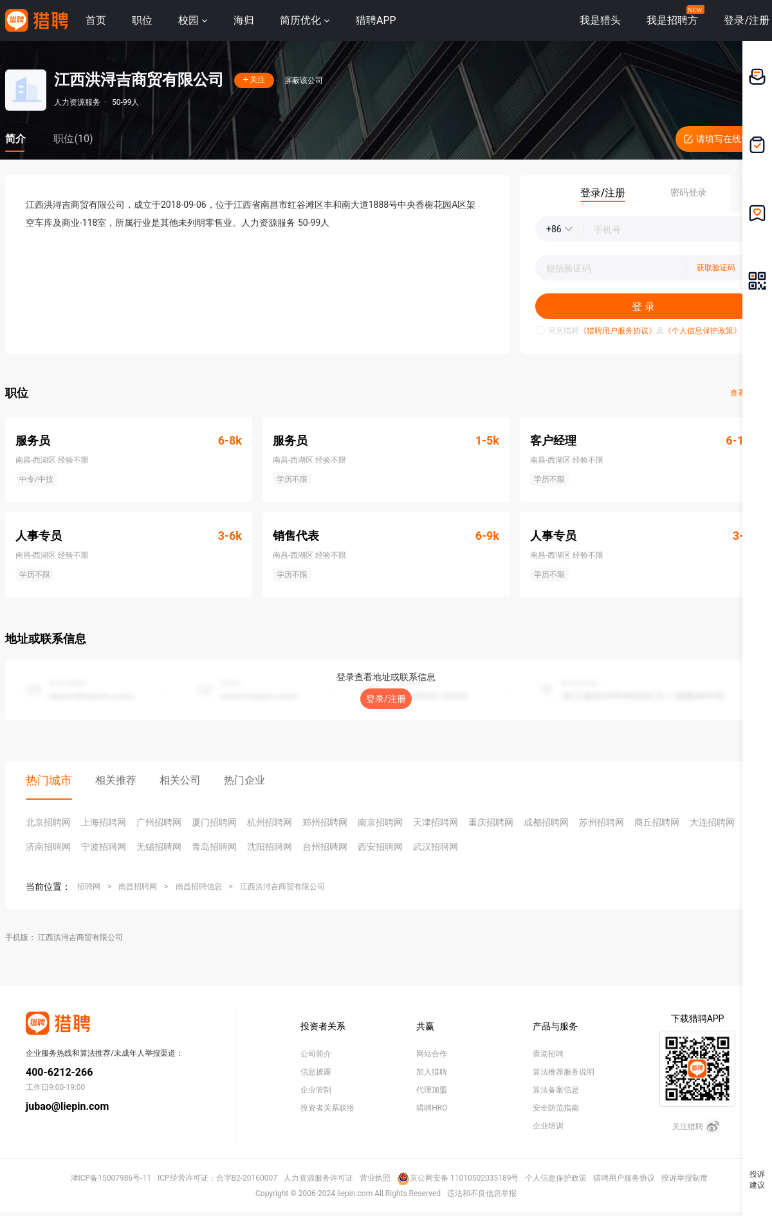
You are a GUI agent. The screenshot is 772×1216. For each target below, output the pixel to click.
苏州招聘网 (601, 822)
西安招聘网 (380, 847)
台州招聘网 (324, 847)
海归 (244, 20)
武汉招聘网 (435, 847)
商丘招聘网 (656, 822)
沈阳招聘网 (269, 847)
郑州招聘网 (324, 822)
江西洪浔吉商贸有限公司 (282, 886)
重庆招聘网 (490, 822)
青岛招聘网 (214, 847)
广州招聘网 (158, 822)
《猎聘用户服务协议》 (617, 330)
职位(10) (73, 139)
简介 (15, 139)
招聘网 (88, 886)
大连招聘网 (712, 822)
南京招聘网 (380, 822)
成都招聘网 (546, 822)
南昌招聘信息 (199, 886)
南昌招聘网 (137, 886)
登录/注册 (386, 699)
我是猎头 (600, 20)
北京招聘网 (48, 822)
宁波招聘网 (103, 847)
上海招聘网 (103, 822)
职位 (142, 20)
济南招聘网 (48, 847)
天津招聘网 (435, 822)
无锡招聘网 (158, 847)
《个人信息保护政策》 (702, 330)
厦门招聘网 (214, 822)
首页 (96, 20)
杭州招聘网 (269, 822)
